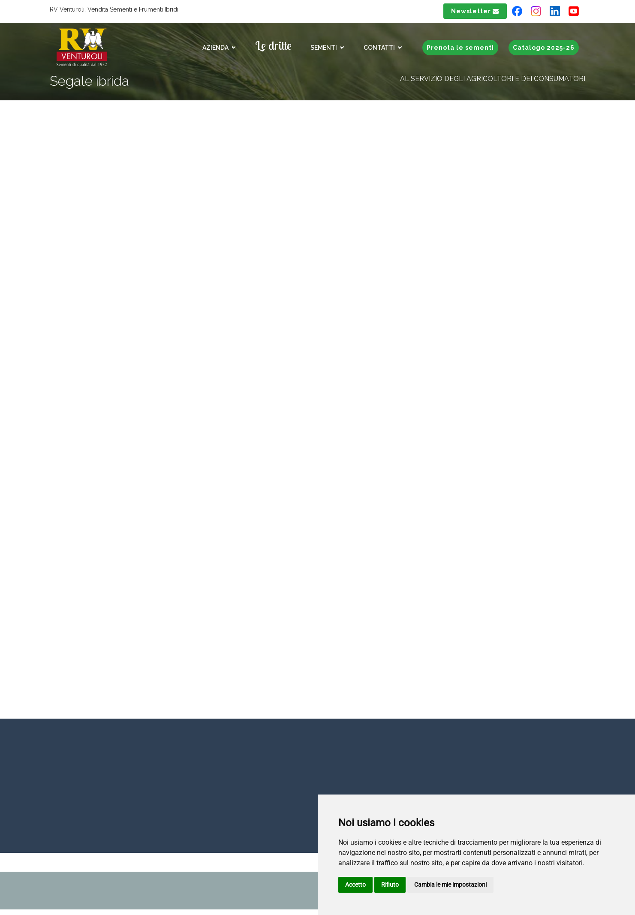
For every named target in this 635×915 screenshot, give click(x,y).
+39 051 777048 (239, 806)
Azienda (219, 47)
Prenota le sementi (460, 47)
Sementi (327, 47)
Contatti (383, 47)
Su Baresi (224, 207)
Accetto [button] (355, 884)
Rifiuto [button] (390, 884)
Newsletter (475, 11)
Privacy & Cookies (82, 881)
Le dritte (273, 45)
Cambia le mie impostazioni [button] (450, 884)
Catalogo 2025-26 (544, 47)
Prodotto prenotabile (251, 245)
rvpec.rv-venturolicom (160, 893)
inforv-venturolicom (50, 804)
